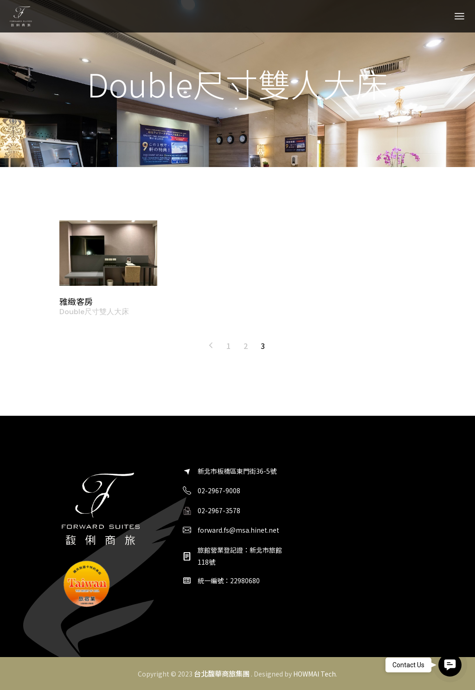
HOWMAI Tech (314, 673)
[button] (450, 665)
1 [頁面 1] (228, 345)
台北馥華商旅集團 (222, 673)
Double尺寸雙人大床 (94, 311)
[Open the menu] (459, 16)
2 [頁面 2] (246, 345)
